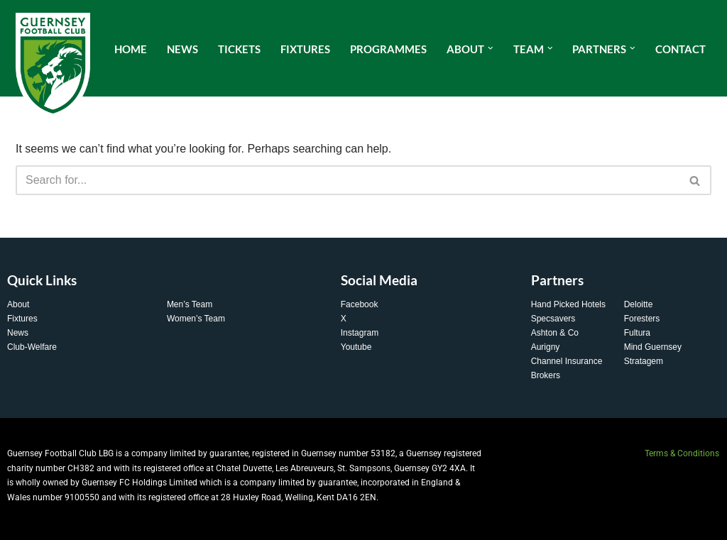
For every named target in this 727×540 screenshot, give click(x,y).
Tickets (239, 49)
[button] (490, 48)
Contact (680, 49)
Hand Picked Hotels (568, 304)
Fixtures (305, 49)
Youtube (356, 347)
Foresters (642, 319)
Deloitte (638, 304)
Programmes (388, 49)
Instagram (359, 333)
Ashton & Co (555, 333)
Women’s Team (196, 319)
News (182, 49)
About (18, 304)
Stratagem (643, 361)
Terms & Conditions (682, 453)
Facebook (359, 304)
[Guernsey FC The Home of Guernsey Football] (53, 66)
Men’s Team (189, 304)
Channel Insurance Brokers (567, 368)
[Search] (347, 180)
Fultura (637, 333)
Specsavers (553, 319)
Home (130, 49)
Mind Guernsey (653, 347)
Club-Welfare (32, 347)
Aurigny (545, 347)
